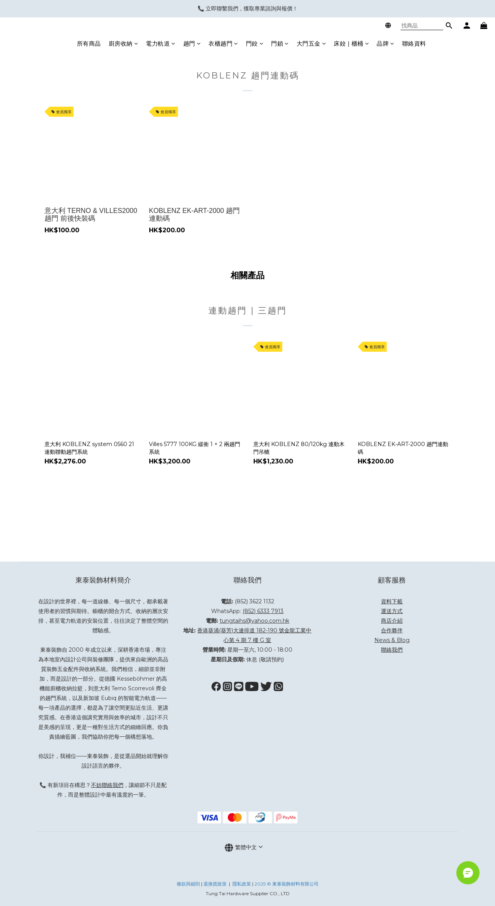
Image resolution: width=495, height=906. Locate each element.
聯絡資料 (414, 43)
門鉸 (255, 43)
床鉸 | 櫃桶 (351, 43)
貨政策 (220, 884)
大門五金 (311, 43)
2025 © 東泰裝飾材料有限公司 (286, 884)
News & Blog (392, 640)
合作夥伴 (392, 630)
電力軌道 (161, 43)
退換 (208, 884)
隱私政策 (241, 884)
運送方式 (392, 611)
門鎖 (280, 43)
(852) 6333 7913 (262, 611)
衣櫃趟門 (223, 43)
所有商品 (89, 43)
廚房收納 (123, 43)
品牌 (385, 43)
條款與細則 (188, 884)
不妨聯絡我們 (107, 785)
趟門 (192, 43)
